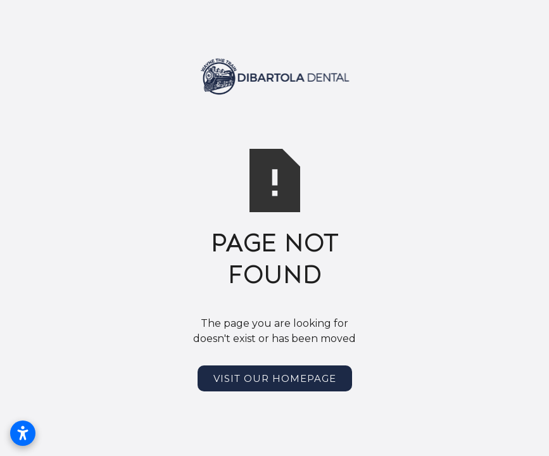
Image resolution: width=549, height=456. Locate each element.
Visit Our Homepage (274, 378)
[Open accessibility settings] (22, 433)
